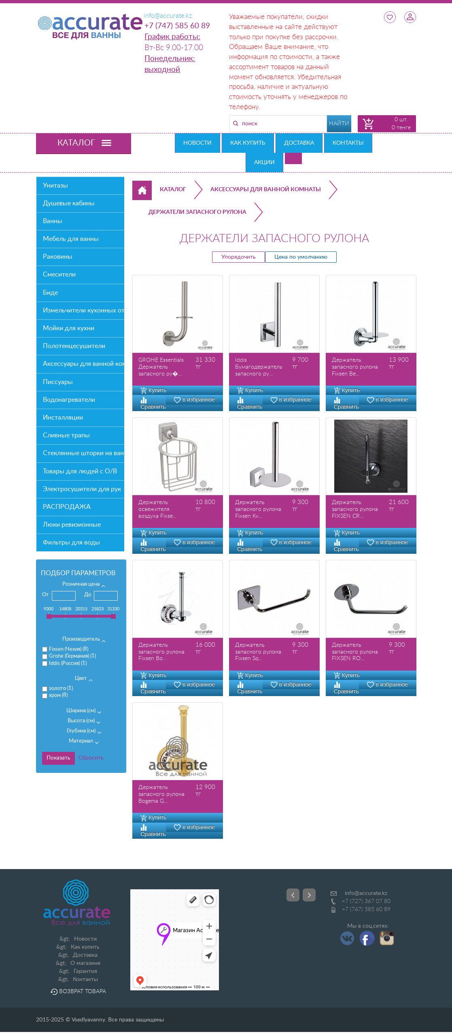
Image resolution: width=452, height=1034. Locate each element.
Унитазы (55, 185)
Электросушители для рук (82, 489)
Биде (50, 292)
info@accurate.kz (366, 893)
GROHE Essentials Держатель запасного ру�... (161, 367)
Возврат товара (78, 991)
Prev (292, 894)
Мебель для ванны (71, 239)
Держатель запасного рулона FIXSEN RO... (355, 652)
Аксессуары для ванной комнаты (83, 364)
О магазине (85, 963)
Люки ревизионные (72, 524)
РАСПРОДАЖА (67, 507)
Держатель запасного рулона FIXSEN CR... (355, 509)
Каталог (173, 189)
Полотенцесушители (74, 346)
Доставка (299, 143)
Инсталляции (63, 417)
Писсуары (58, 382)
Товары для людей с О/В (80, 471)
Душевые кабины (69, 203)
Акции (264, 162)
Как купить (247, 143)
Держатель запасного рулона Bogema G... (161, 794)
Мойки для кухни (68, 328)
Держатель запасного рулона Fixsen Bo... (161, 652)
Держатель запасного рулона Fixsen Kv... (258, 509)
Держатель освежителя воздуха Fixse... (157, 509)
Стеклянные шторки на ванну (83, 453)
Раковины (57, 256)
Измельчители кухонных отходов (83, 310)
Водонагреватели (69, 400)
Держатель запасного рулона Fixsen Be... (355, 367)
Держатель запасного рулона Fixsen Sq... (258, 652)
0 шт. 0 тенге (401, 124)
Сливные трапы (66, 435)
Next (309, 894)
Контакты (348, 143)
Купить (153, 390)
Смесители (59, 274)
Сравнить (153, 403)
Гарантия (85, 971)
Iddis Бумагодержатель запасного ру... (258, 367)
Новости (197, 143)
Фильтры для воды (71, 542)
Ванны (52, 221)
